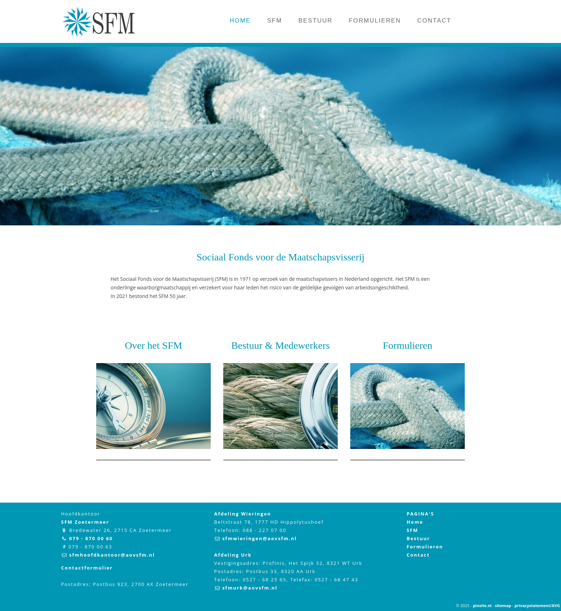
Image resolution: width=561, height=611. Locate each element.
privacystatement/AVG (537, 605)
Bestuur (418, 538)
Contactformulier (87, 567)
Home (414, 522)
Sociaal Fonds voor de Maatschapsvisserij (280, 257)
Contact (418, 555)
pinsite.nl (482, 605)
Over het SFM (153, 345)
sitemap (503, 605)
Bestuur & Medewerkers (280, 345)
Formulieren (407, 345)
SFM (412, 530)
